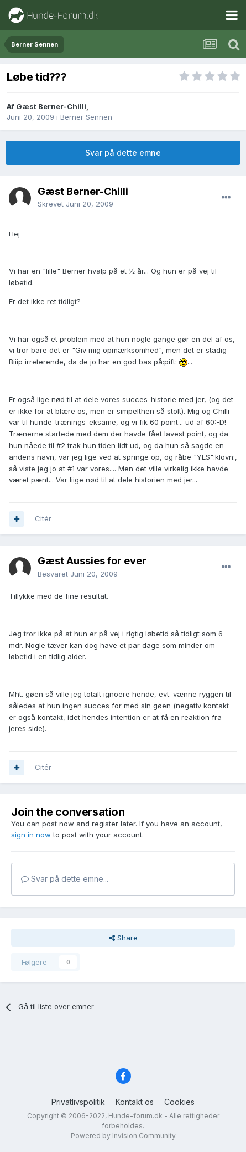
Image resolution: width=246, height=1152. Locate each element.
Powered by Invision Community (123, 1136)
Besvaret (78, 573)
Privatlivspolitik (78, 1102)
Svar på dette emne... (64, 878)
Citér (43, 518)
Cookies (179, 1102)
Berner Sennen (86, 116)
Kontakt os (135, 1102)
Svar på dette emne (123, 152)
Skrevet (75, 203)
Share (123, 937)
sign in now (31, 834)
